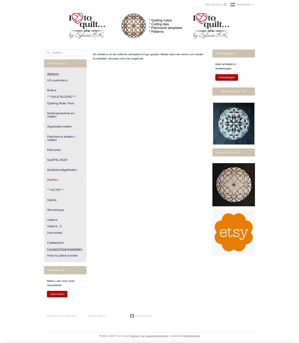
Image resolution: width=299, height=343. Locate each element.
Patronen (54, 150)
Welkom (53, 74)
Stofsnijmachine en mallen (61, 115)
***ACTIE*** (55, 190)
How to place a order (62, 255)
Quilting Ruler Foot (60, 103)
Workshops (55, 210)
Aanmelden (57, 294)
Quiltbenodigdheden (62, 170)
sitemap (135, 336)
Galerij (51, 200)
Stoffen (52, 180)
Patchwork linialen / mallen (61, 138)
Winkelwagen (226, 77)
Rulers (51, 90)
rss (142, 336)
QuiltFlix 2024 (57, 160)
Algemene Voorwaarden (61, 315)
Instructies (54, 233)
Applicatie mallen (59, 126)
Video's (52, 220)
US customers (57, 80)
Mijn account (216, 4)
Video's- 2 (54, 226)
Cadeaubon (55, 243)
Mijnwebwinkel (192, 336)
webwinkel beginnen (157, 336)
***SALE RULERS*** (61, 97)
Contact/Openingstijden (64, 249)
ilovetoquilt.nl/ (141, 316)
